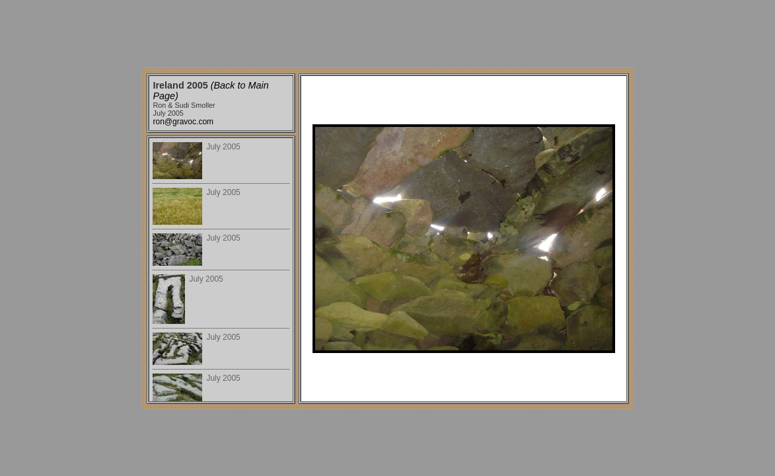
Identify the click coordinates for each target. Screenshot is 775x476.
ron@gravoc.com (183, 121)
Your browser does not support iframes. (221, 269)
